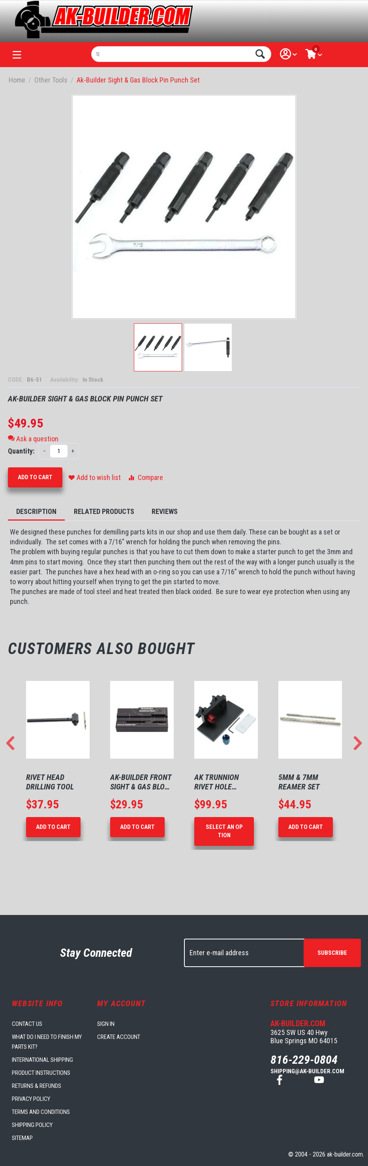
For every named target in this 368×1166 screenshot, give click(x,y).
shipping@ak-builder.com (307, 1071)
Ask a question (33, 439)
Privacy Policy (31, 1098)
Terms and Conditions (41, 1111)
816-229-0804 (304, 1060)
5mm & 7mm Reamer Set (299, 781)
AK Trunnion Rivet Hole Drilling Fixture (223, 781)
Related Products (104, 511)
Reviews (165, 511)
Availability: (65, 379)
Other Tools (51, 80)
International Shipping (42, 1059)
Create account (118, 1036)
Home (17, 80)
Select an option (224, 831)
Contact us (27, 1023)
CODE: (16, 379)
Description (36, 511)
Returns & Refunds (36, 1085)
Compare (145, 477)
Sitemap (22, 1138)
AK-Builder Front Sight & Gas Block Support (141, 781)
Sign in (106, 1023)
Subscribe (332, 952)
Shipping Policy (32, 1125)
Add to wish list (94, 477)
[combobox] (181, 54)
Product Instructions (41, 1072)
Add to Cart (35, 477)
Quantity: (21, 451)
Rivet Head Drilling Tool (50, 781)
